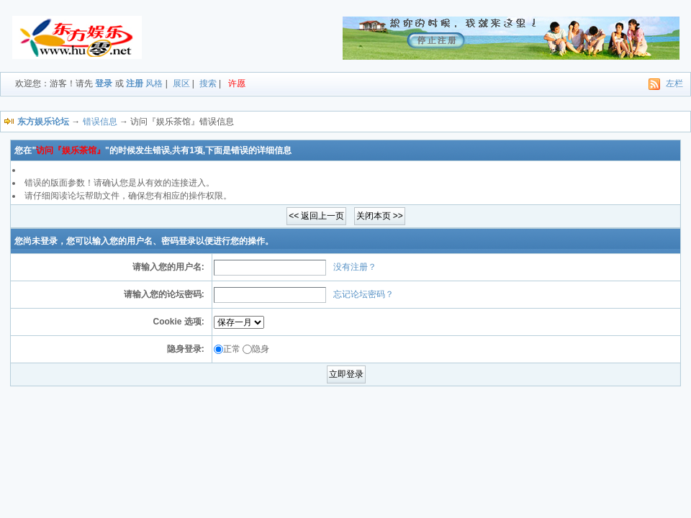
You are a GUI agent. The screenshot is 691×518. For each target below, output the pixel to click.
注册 (134, 83)
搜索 (208, 83)
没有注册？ (354, 267)
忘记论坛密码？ (363, 294)
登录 (103, 83)
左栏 (674, 83)
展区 (181, 83)
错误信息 (100, 122)
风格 (154, 83)
